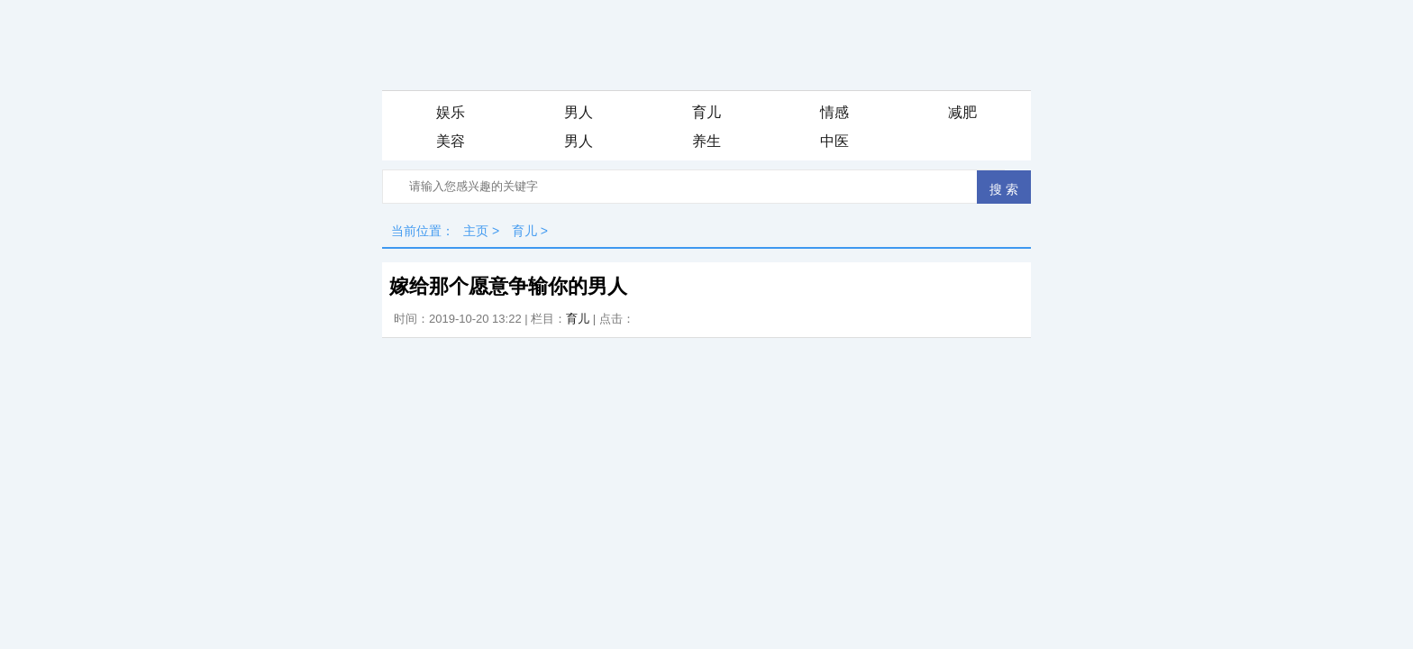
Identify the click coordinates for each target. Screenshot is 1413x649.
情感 (834, 112)
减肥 (962, 112)
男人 (578, 112)
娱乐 (450, 112)
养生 (706, 141)
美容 (450, 141)
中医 (834, 141)
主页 (475, 231)
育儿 (706, 112)
